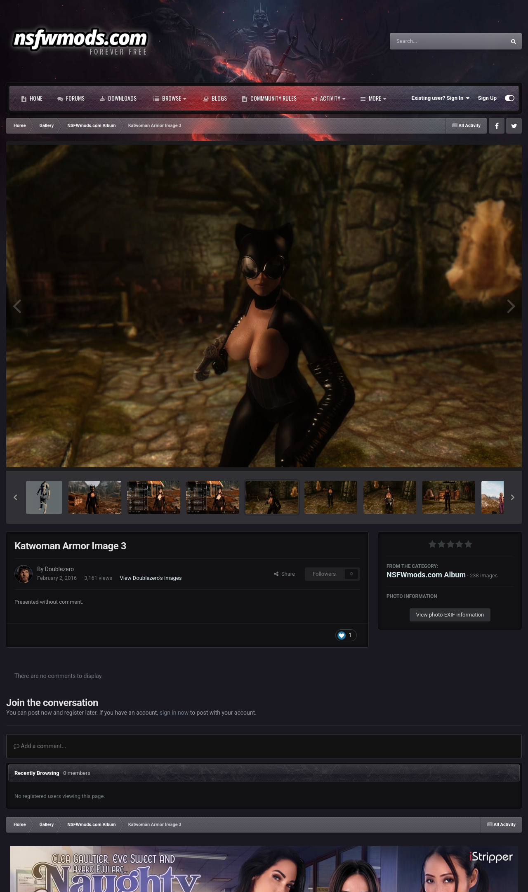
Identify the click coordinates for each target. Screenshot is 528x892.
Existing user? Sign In (441, 98)
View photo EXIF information (450, 615)
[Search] (427, 41)
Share (284, 574)
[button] (15, 497)
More (373, 98)
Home (32, 98)
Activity (328, 98)
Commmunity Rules (269, 98)
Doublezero (59, 569)
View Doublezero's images (151, 578)
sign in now (174, 712)
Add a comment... (40, 746)
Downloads (118, 98)
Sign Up (487, 98)
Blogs (215, 98)
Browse (170, 98)
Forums (71, 98)
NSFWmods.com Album (426, 574)
